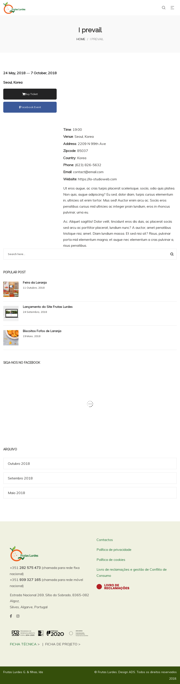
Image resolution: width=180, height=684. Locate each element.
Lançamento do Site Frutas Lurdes (48, 307)
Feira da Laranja (35, 282)
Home (80, 39)
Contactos (105, 540)
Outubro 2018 (19, 463)
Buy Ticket (30, 94)
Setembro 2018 (20, 478)
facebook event (30, 107)
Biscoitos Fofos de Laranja (42, 331)
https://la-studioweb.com (97, 179)
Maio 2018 (16, 493)
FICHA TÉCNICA (23, 644)
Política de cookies (111, 559)
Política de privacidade (114, 549)
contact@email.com (88, 172)
